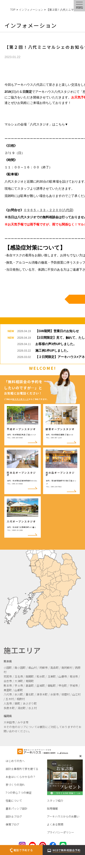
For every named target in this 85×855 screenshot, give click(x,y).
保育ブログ (12, 824)
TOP (12, 9)
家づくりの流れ (15, 784)
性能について (14, 800)
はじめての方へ (15, 761)
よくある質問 (55, 824)
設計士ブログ (14, 816)
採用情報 (52, 808)
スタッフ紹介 (55, 800)
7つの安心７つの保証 (19, 792)
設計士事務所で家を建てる (22, 769)
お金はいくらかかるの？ (21, 777)
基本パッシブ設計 (16, 808)
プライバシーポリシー (60, 832)
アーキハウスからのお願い (63, 816)
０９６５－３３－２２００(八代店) (48, 210)
